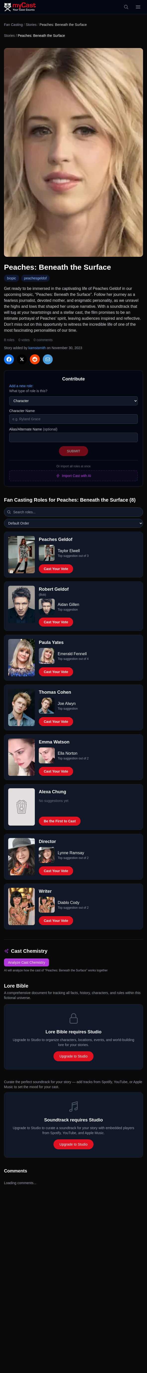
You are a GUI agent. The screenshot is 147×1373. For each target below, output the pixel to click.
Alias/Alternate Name (33, 429)
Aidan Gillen (68, 604)
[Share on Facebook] (9, 359)
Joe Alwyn (67, 703)
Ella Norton (67, 753)
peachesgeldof (35, 278)
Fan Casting (13, 25)
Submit (73, 451)
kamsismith (37, 348)
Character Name (22, 411)
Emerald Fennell (72, 654)
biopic (11, 278)
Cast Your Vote (56, 569)
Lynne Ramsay (71, 853)
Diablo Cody (68, 902)
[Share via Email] (48, 359)
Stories (31, 25)
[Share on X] (22, 359)
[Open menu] (138, 7)
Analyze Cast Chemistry (26, 962)
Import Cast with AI (73, 476)
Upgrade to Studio (73, 1056)
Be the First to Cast (60, 821)
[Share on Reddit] (35, 359)
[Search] (126, 7)
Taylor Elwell (69, 551)
